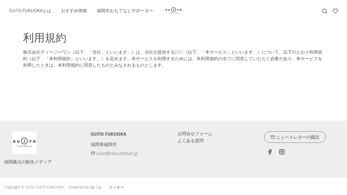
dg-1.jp (95, 187)
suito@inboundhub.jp (114, 153)
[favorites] (335, 11)
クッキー (116, 187)
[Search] (324, 11)
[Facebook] (269, 152)
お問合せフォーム (195, 133)
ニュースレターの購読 (295, 137)
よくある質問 (191, 141)
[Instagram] (281, 152)
